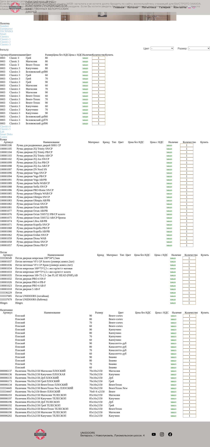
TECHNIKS (6, 31)
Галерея (164, 7)
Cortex (3, 136)
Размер (182, 48)
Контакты (180, 7)
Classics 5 (5, 129)
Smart (3, 34)
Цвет (146, 48)
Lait (2, 131)
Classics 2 (5, 41)
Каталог (132, 7)
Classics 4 (5, 126)
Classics (4, 36)
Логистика (149, 7)
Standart (4, 26)
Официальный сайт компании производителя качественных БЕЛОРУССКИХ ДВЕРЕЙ (39, 7)
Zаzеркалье (6, 28)
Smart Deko (6, 134)
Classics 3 (5, 44)
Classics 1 (5, 39)
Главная (119, 7)
